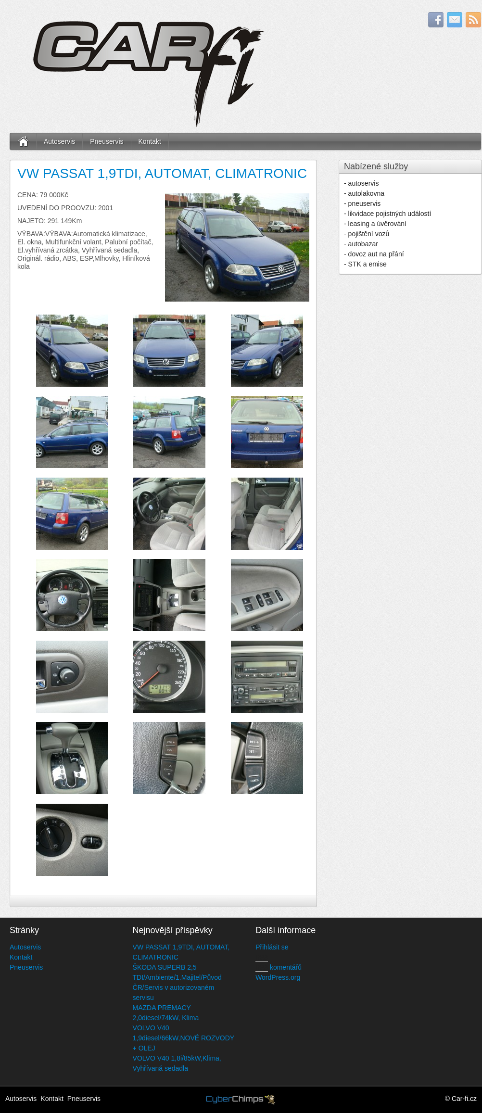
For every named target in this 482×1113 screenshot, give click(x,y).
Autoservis (59, 141)
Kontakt (149, 141)
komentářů (278, 967)
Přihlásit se (271, 947)
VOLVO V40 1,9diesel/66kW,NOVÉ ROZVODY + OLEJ (183, 1038)
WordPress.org (277, 977)
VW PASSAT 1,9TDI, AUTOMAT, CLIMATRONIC (162, 173)
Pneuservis (106, 141)
